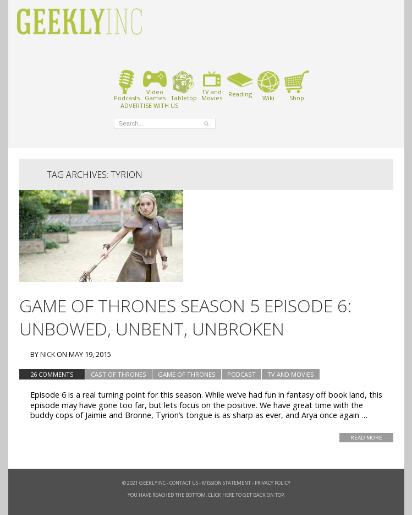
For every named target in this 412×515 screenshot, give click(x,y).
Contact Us (183, 482)
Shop (296, 85)
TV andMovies (211, 85)
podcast (241, 374)
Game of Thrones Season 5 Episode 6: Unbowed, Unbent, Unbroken (185, 317)
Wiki (268, 85)
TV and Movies (290, 374)
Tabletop (183, 85)
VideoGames (155, 85)
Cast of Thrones (118, 374)
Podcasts (127, 85)
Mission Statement (226, 482)
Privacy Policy (272, 482)
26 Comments (52, 374)
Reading (240, 83)
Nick (47, 354)
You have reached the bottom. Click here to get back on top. (206, 494)
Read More (366, 437)
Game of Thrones (187, 374)
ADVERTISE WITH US (149, 105)
